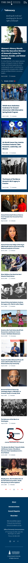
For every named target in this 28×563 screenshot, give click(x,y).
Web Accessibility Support (14, 521)
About (14, 502)
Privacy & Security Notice (14, 523)
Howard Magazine (14, 511)
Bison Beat (14, 515)
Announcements (14, 506)
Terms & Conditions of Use (14, 525)
